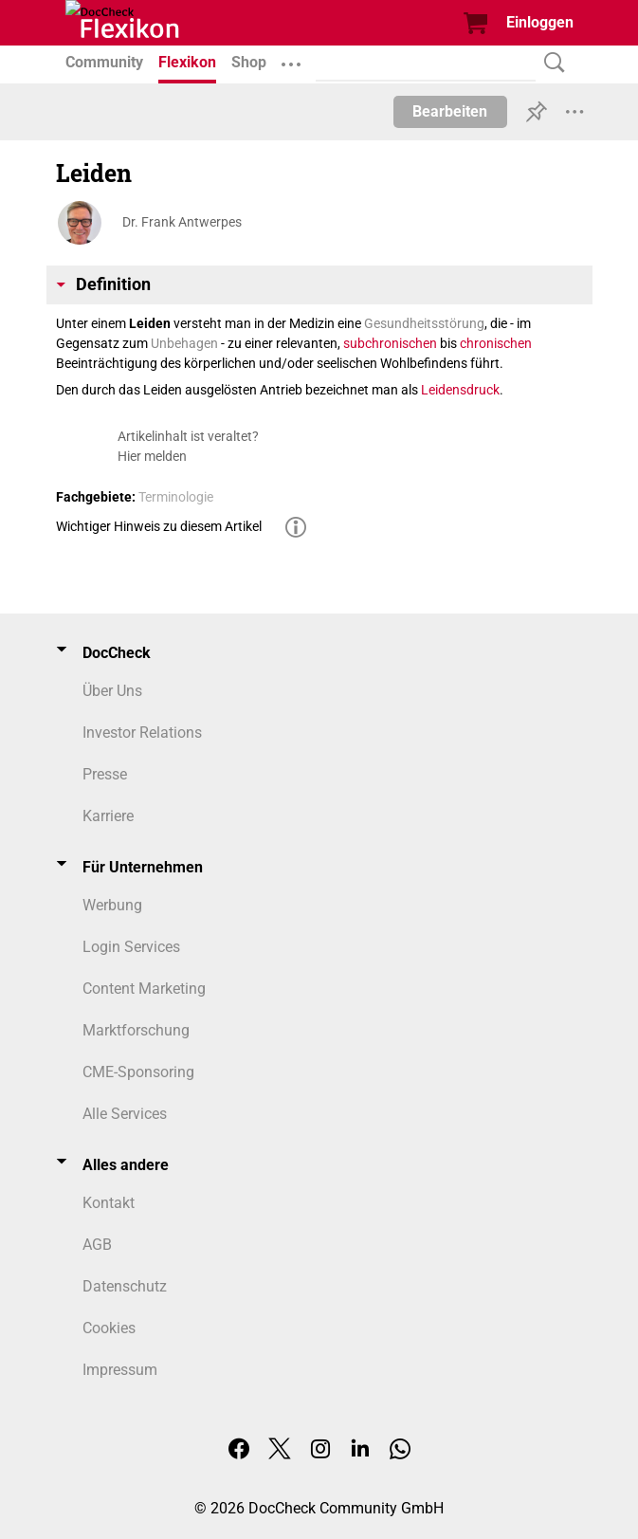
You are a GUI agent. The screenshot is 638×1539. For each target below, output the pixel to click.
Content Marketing (144, 989)
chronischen (496, 343)
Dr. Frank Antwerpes (182, 221)
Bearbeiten (449, 111)
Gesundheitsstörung (424, 323)
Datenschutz (124, 1286)
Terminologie (175, 496)
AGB (97, 1245)
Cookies (109, 1328)
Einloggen (540, 22)
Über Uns (112, 691)
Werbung (112, 905)
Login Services (131, 947)
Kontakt (108, 1203)
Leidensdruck (460, 389)
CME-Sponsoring (138, 1072)
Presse (104, 774)
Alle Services (124, 1114)
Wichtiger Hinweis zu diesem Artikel (159, 526)
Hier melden (152, 456)
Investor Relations (142, 733)
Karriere (108, 816)
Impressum (119, 1370)
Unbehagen (184, 343)
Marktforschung (136, 1030)
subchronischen (390, 343)
